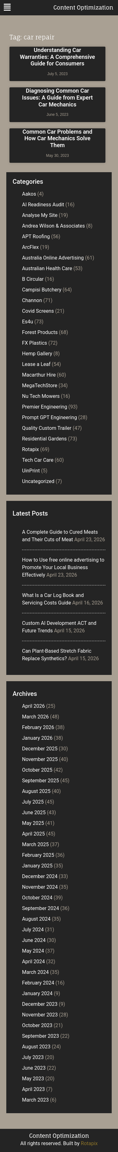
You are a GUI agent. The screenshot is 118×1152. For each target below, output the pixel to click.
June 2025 (34, 812)
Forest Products (40, 332)
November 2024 (40, 887)
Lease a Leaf (36, 364)
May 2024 (33, 951)
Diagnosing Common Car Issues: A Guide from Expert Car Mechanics (57, 97)
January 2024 (37, 993)
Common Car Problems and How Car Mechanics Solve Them (58, 138)
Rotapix (30, 449)
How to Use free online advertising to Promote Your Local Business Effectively (63, 567)
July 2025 (33, 802)
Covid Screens (38, 311)
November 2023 (40, 1015)
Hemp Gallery (37, 354)
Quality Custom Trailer (46, 428)
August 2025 (36, 791)
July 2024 (33, 930)
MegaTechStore (39, 385)
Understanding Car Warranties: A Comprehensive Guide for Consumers (57, 57)
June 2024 (34, 940)
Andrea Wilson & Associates (53, 226)
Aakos (29, 194)
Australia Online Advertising (53, 258)
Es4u (27, 322)
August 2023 (36, 1047)
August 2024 (36, 919)
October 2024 (37, 898)
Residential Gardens (44, 439)
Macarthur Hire (39, 375)
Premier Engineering (44, 407)
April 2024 (33, 961)
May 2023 (33, 1079)
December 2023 (40, 1004)
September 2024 (40, 908)
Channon (32, 300)
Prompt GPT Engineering (49, 417)
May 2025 (33, 823)
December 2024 (40, 876)
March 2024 (35, 972)
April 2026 (33, 706)
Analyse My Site (40, 215)
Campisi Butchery (41, 290)
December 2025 (40, 749)
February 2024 (38, 983)
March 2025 (35, 844)
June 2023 (34, 1068)
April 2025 (33, 834)
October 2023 (37, 1025)
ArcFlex (30, 247)
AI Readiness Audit (43, 205)
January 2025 (37, 866)
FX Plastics (34, 343)
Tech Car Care (37, 460)
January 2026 (37, 738)
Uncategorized (38, 481)
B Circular (33, 279)
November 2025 (40, 759)
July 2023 (33, 1057)
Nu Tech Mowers (41, 396)
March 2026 (35, 717)
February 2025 (38, 855)
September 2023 (40, 1036)
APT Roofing (36, 236)
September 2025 (40, 781)
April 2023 (33, 1089)
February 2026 (38, 727)
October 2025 (37, 770)
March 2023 (35, 1100)
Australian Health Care (47, 268)
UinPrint (31, 471)
